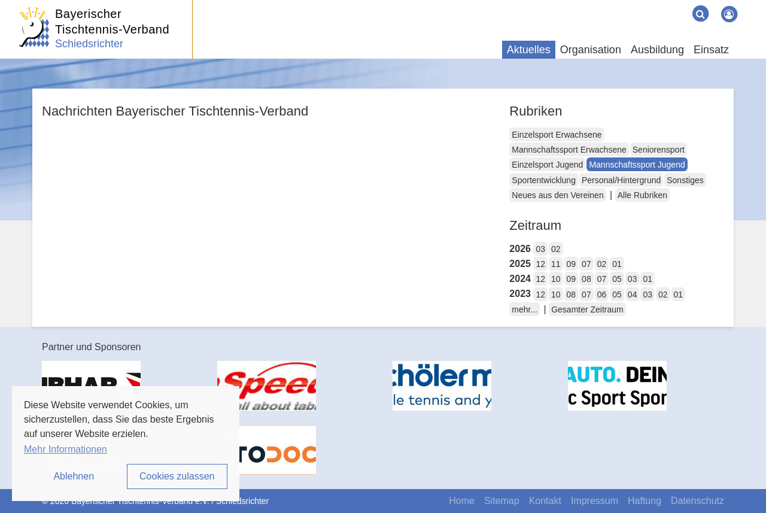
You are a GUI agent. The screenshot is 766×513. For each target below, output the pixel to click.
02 (556, 249)
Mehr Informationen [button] (65, 449)
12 (540, 264)
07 (586, 264)
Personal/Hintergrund (621, 180)
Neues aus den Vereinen (557, 195)
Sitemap (501, 501)
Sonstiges (685, 180)
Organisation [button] (590, 50)
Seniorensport (659, 149)
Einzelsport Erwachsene (556, 134)
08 (586, 279)
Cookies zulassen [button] (176, 476)
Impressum (594, 501)
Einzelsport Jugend (547, 164)
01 (617, 264)
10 (556, 279)
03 (540, 249)
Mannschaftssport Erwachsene (569, 149)
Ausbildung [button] (657, 50)
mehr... (524, 309)
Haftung (644, 501)
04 (632, 294)
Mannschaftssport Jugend (637, 164)
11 (556, 264)
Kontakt (545, 501)
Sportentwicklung (544, 180)
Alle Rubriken (642, 195)
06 (602, 294)
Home (462, 501)
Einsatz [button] (711, 50)
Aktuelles (529, 50)
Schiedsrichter (89, 44)
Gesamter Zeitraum (587, 309)
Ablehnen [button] (73, 476)
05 (617, 279)
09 (571, 264)
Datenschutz (697, 501)
